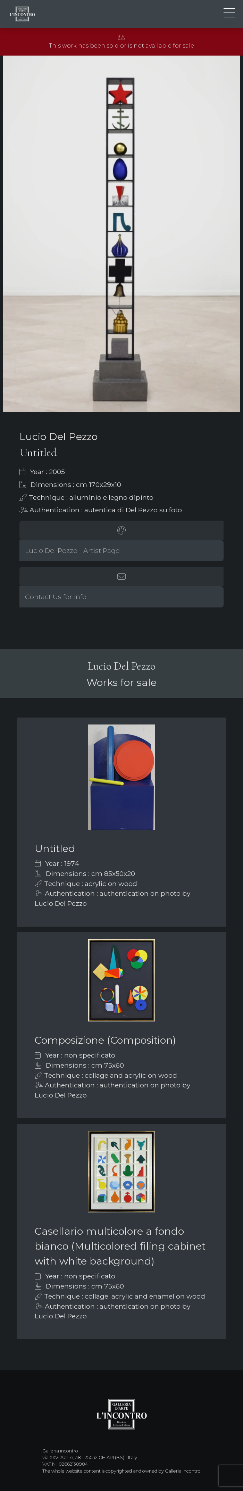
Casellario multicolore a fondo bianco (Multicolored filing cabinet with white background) (120, 1246)
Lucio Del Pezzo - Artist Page (72, 550)
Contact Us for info (55, 597)
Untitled (55, 848)
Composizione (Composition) (105, 1040)
